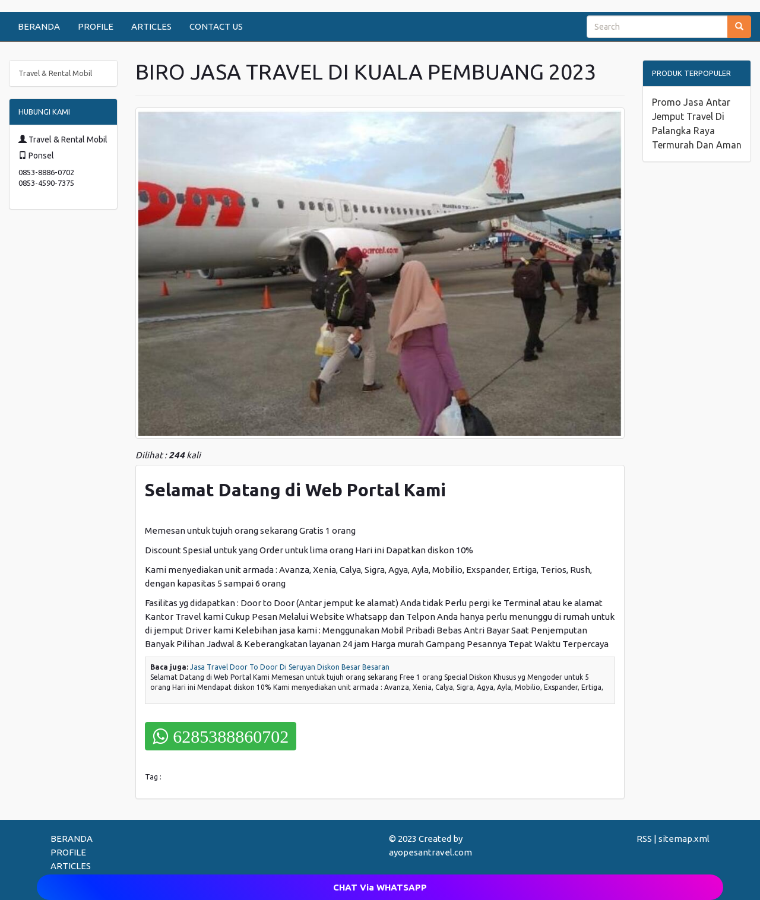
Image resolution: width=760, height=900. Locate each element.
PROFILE (95, 26)
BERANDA (39, 26)
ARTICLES (151, 26)
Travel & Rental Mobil (55, 73)
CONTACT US (216, 26)
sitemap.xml (684, 839)
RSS (644, 839)
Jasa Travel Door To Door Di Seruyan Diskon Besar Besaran (290, 667)
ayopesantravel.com (430, 852)
